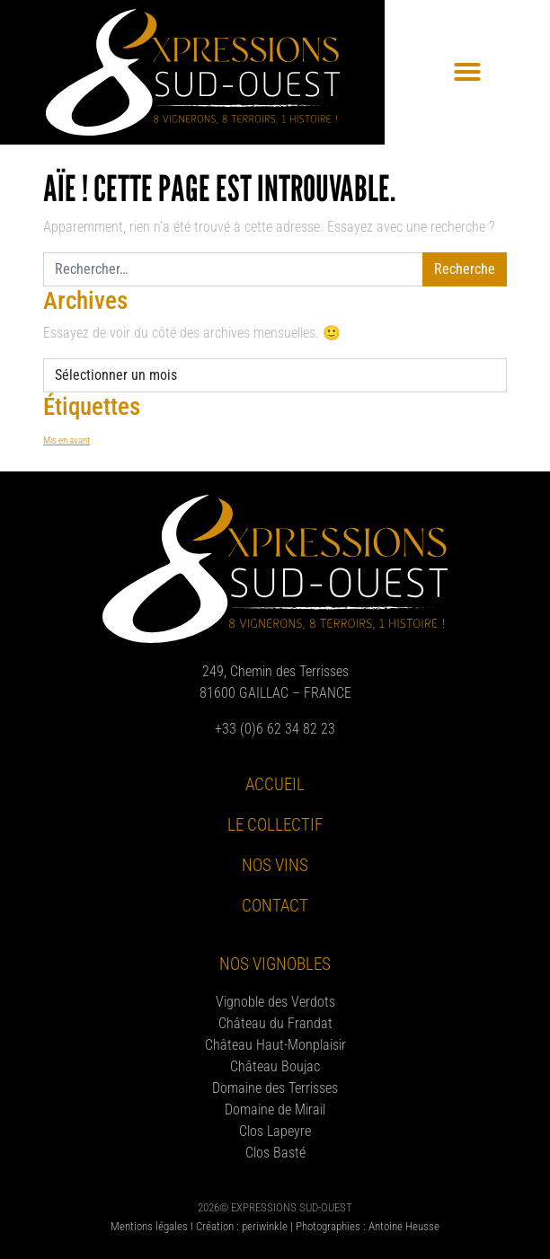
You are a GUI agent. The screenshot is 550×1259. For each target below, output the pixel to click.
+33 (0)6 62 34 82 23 (275, 728)
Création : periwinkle (242, 1226)
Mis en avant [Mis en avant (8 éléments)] (66, 440)
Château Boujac (275, 1066)
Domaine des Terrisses (275, 1087)
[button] (467, 71)
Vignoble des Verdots (275, 1001)
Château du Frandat (275, 1023)
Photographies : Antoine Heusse (367, 1226)
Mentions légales (149, 1226)
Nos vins (275, 865)
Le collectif (275, 824)
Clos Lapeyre (275, 1131)
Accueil (275, 784)
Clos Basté (275, 1152)
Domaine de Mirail (275, 1109)
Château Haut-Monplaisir (275, 1044)
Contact (275, 905)
